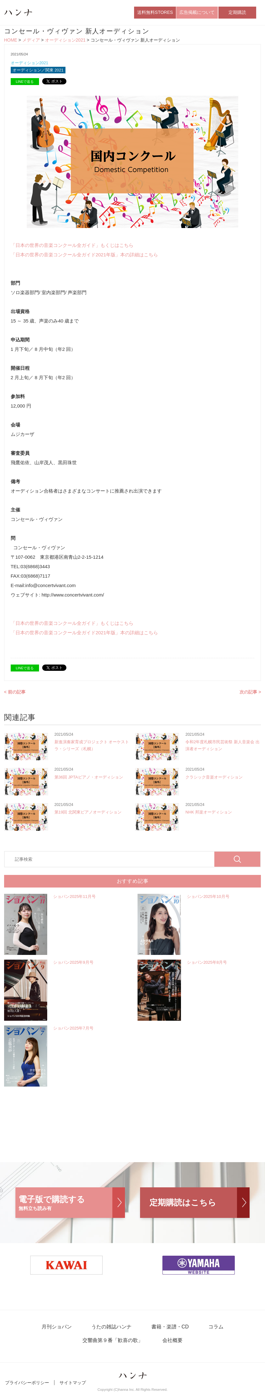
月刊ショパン (57, 1327)
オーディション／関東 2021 (38, 70)
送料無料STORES (155, 12)
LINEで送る (25, 82)
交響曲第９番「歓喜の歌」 (113, 1341)
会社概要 (172, 1341)
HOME (10, 40)
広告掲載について (197, 12)
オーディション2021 (65, 40)
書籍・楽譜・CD (169, 1327)
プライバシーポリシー (27, 1382)
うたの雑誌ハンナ (112, 1327)
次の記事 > (250, 692)
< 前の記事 (14, 692)
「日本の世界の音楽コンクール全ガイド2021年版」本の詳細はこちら (84, 255)
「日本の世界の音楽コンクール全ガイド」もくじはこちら (72, 245)
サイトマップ (72, 1382)
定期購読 (237, 12)
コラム (215, 1327)
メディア (31, 40)
